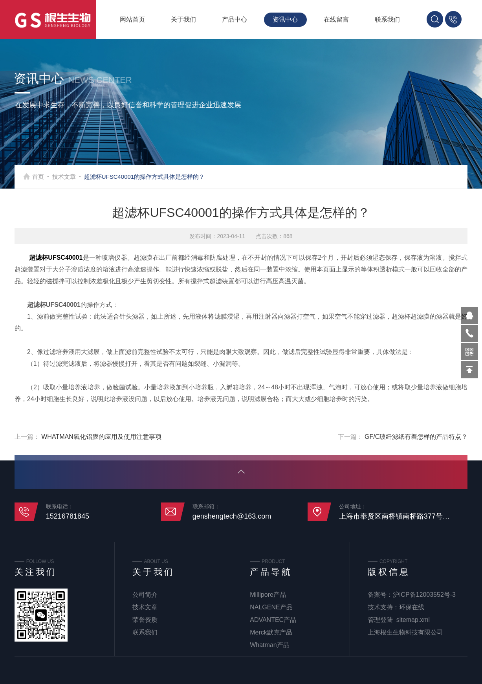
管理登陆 (380, 619)
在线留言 (336, 19)
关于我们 (183, 19)
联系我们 (387, 19)
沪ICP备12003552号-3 (424, 594)
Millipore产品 (268, 594)
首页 (49, 176)
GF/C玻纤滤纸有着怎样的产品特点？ (416, 436)
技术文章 (75, 176)
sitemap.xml (413, 619)
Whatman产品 (269, 645)
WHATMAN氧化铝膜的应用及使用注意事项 (101, 436)
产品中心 (234, 19)
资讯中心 (285, 19)
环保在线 (411, 607)
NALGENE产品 (271, 607)
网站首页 (132, 19)
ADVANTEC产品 (273, 619)
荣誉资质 (145, 619)
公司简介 (145, 594)
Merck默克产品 (271, 632)
